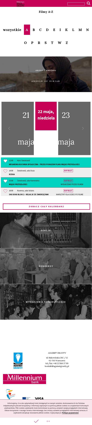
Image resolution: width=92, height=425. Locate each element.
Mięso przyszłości (46, 184)
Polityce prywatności (70, 413)
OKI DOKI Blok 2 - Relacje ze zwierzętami (46, 194)
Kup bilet (68, 171)
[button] (46, 421)
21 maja (21, 128)
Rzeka (12, 174)
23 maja (71, 128)
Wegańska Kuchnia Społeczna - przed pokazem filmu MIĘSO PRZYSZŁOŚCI (44, 164)
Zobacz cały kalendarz (46, 206)
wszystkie (12, 30)
